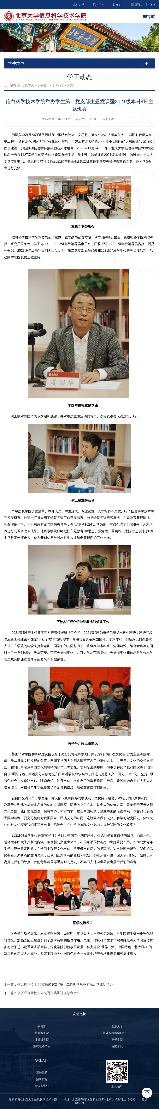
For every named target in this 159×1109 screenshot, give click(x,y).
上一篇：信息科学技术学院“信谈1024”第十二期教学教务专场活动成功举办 (58, 984)
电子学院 (117, 1039)
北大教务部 (42, 1033)
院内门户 (98, 4)
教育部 (41, 1026)
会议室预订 (42, 1085)
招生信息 (42, 1079)
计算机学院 (42, 1039)
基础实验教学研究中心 (117, 1033)
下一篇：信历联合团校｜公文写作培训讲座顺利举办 (42, 993)
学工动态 (58, 85)
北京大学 (78, 4)
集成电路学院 (42, 1046)
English (117, 4)
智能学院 (117, 1046)
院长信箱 (42, 1072)
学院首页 (28, 85)
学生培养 (43, 85)
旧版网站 (136, 4)
